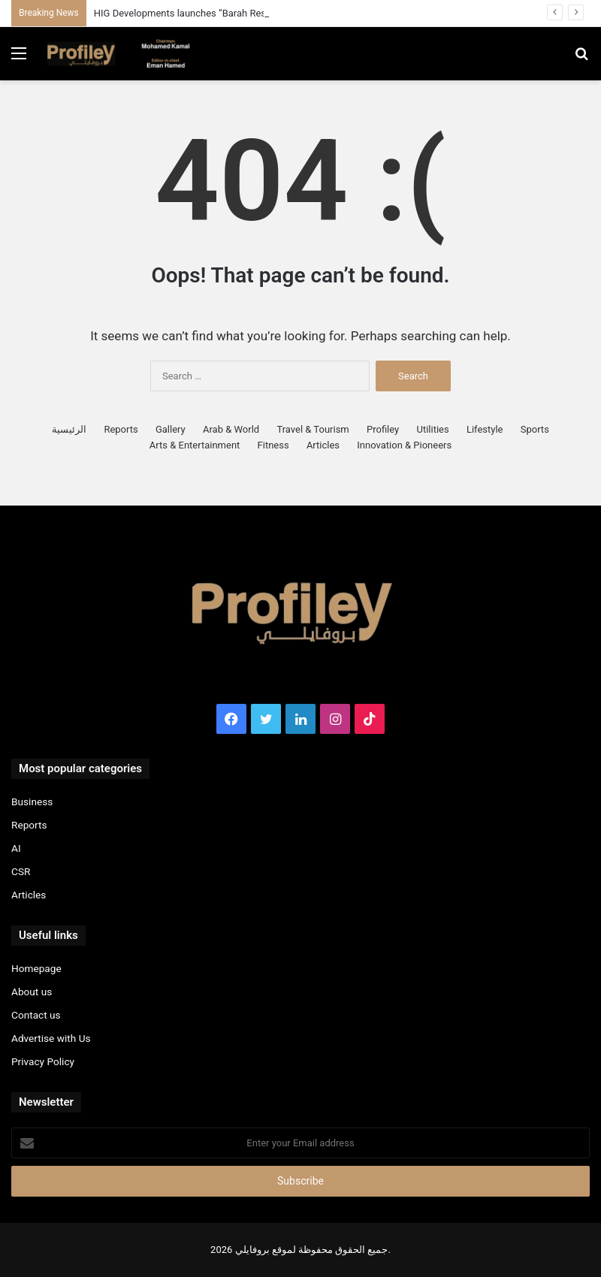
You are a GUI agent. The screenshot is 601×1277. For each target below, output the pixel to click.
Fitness (273, 445)
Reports (120, 429)
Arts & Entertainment (194, 445)
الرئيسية (69, 429)
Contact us (36, 1015)
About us (31, 992)
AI (16, 848)
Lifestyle (485, 429)
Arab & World (231, 429)
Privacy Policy (42, 1061)
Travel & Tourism (312, 429)
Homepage (36, 968)
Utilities (432, 429)
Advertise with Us (51, 1038)
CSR (20, 871)
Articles (323, 445)
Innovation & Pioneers (404, 445)
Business (32, 801)
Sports (535, 429)
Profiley (383, 429)
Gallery (171, 429)
